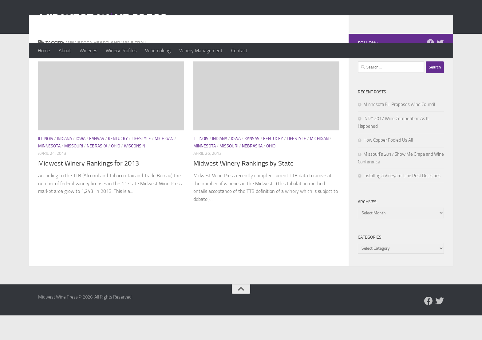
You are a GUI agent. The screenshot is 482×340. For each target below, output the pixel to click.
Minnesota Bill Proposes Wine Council (399, 129)
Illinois (45, 163)
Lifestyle (141, 163)
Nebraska (97, 170)
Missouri (73, 170)
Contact (239, 50)
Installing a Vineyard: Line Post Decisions (402, 200)
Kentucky (118, 163)
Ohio (115, 170)
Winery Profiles (121, 50)
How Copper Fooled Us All (388, 164)
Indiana (64, 163)
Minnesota (49, 170)
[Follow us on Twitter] (440, 67)
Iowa (80, 163)
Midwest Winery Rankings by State (243, 188)
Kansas (96, 163)
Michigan (164, 163)
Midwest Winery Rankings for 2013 (88, 188)
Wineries (88, 50)
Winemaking (158, 50)
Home (44, 50)
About (65, 50)
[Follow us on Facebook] (430, 67)
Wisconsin (134, 170)
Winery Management (201, 50)
